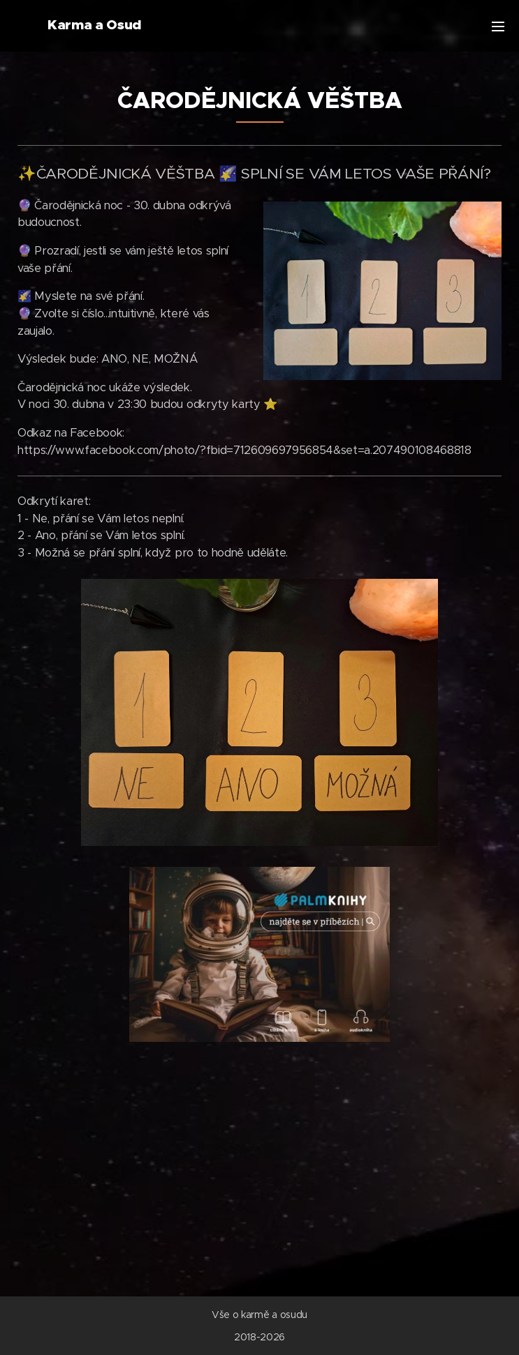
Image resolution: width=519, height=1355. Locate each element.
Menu (498, 26)
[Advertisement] (259, 1160)
